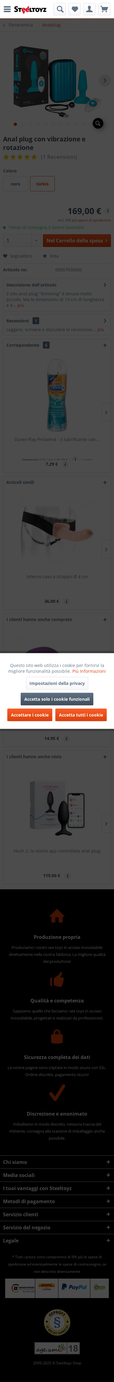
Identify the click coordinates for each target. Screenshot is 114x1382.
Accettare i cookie (30, 715)
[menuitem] (9, 9)
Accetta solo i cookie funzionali (57, 699)
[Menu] (9, 9)
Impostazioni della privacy (57, 683)
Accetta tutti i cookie (81, 715)
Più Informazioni (89, 671)
